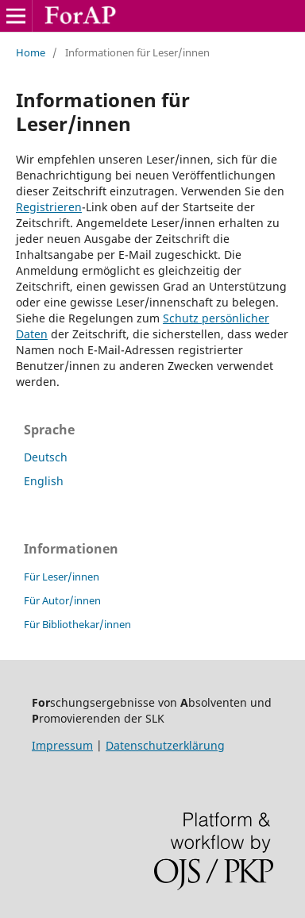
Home (30, 52)
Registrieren (49, 206)
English (44, 480)
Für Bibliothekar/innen (77, 624)
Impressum (62, 745)
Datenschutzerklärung (165, 745)
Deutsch (46, 457)
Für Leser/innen (61, 576)
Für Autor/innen (62, 600)
